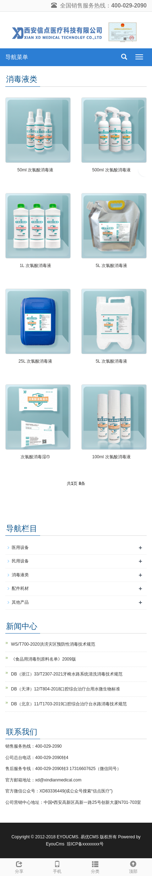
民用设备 (20, 561)
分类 (95, 866)
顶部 (133, 866)
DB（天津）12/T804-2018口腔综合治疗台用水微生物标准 (65, 689)
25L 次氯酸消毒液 (35, 361)
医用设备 (20, 547)
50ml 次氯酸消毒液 (35, 169)
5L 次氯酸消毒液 (111, 265)
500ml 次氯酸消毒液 (111, 169)
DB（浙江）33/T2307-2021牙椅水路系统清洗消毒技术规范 (67, 674)
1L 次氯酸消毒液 (35, 265)
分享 (19, 866)
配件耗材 (20, 588)
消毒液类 (20, 574)
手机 (57, 866)
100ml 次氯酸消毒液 (111, 456)
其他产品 (20, 602)
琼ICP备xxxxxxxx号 (85, 844)
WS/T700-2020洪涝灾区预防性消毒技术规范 (53, 644)
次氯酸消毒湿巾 (35, 456)
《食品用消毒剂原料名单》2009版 (43, 659)
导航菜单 (16, 57)
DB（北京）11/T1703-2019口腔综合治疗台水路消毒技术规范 (69, 703)
